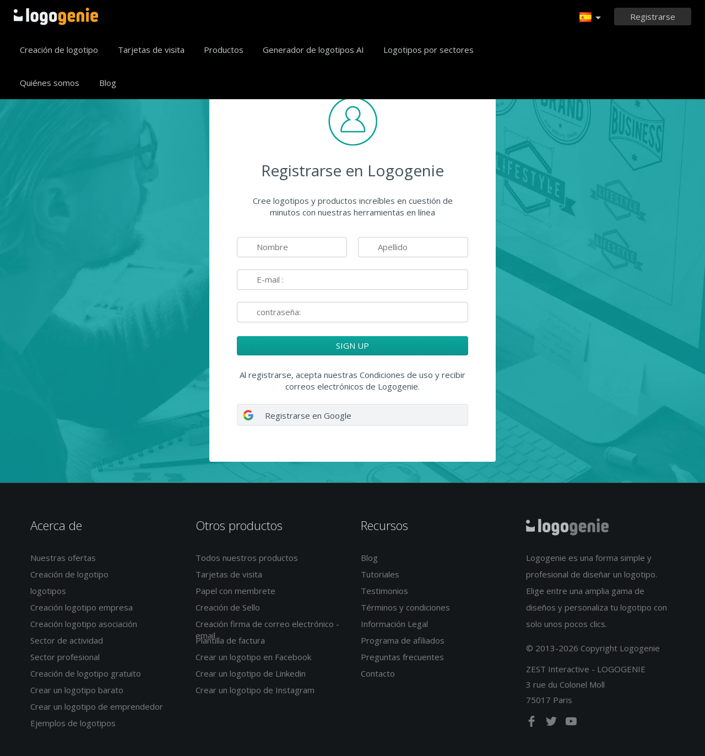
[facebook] (532, 723)
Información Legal (394, 623)
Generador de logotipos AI (313, 49)
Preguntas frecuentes (402, 656)
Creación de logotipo (59, 49)
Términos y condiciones (405, 607)
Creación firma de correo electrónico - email (267, 629)
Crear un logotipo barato (76, 689)
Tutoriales (380, 574)
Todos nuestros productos (247, 557)
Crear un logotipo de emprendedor (96, 706)
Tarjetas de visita (151, 49)
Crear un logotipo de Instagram (255, 689)
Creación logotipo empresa (81, 607)
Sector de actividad (66, 640)
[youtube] (571, 723)
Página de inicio (56, 16)
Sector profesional (65, 656)
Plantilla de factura (230, 640)
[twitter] (552, 723)
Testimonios (384, 590)
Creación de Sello (228, 607)
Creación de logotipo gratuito (85, 673)
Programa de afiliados (402, 640)
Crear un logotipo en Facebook (253, 656)
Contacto (378, 673)
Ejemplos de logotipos (73, 722)
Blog (107, 82)
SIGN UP (352, 345)
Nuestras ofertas (63, 557)
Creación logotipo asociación (83, 623)
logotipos (48, 590)
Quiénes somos (49, 82)
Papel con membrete (235, 590)
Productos (223, 49)
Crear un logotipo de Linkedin (251, 673)
